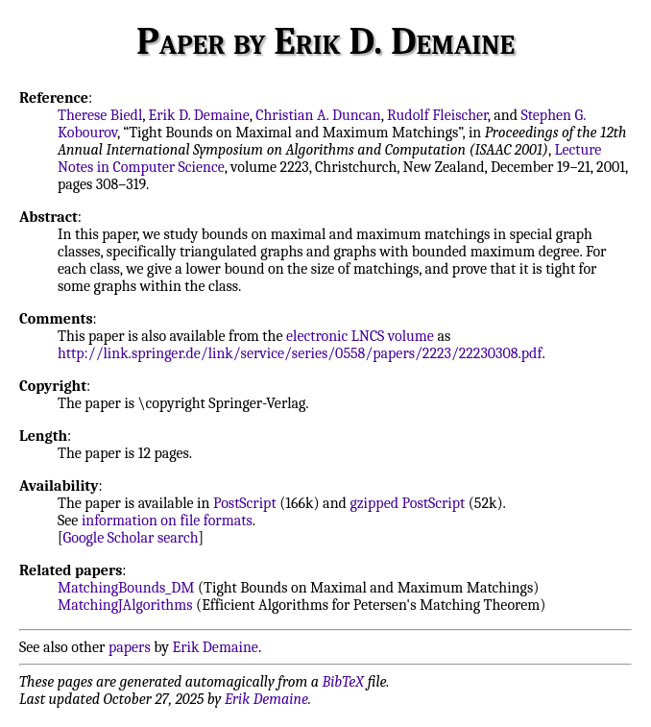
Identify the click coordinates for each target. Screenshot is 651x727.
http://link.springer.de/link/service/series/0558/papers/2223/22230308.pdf (300, 353)
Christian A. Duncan (318, 115)
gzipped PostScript (407, 503)
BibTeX (343, 682)
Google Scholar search (131, 537)
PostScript (245, 503)
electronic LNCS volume (360, 336)
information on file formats (167, 520)
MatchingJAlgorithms (125, 605)
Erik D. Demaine (199, 115)
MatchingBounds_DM (126, 587)
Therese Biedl (100, 115)
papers (129, 647)
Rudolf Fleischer (437, 115)
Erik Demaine (215, 647)
